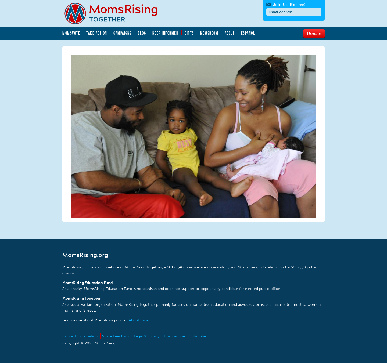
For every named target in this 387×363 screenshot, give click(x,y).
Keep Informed (165, 33)
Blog (142, 33)
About (230, 33)
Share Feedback (115, 336)
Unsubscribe (174, 336)
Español (248, 33)
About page (139, 320)
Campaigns (122, 33)
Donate (314, 33)
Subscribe (197, 336)
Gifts (189, 33)
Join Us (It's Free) (289, 4)
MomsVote (71, 33)
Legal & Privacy (146, 336)
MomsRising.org (114, 13)
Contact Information (80, 336)
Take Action (96, 33)
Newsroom (209, 33)
